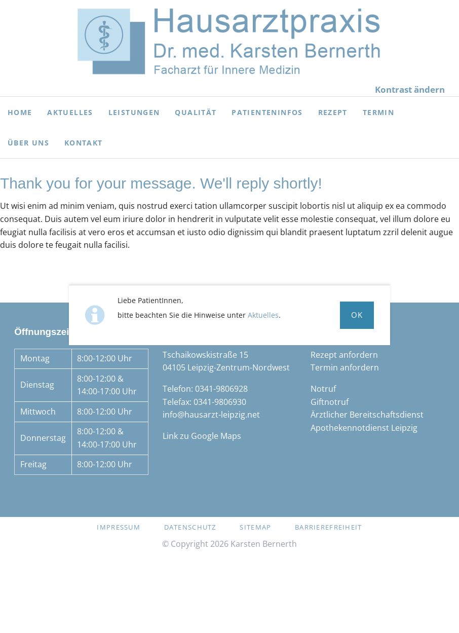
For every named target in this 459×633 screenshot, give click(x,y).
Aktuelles (263, 315)
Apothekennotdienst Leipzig (364, 427)
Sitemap (255, 527)
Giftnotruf (330, 401)
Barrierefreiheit (328, 527)
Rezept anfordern (344, 354)
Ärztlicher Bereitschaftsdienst (367, 414)
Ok (357, 315)
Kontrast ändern (410, 89)
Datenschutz (190, 527)
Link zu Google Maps (202, 435)
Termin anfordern (345, 367)
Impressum (118, 527)
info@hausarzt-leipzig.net (211, 414)
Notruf (323, 388)
